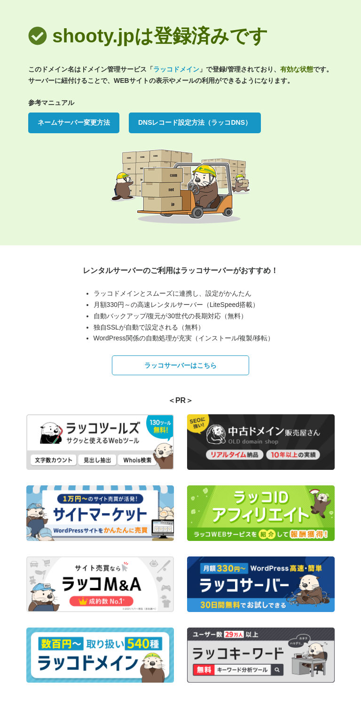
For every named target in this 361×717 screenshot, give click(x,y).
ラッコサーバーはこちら (180, 365)
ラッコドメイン (176, 69)
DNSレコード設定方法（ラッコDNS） (194, 122)
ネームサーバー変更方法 (74, 122)
